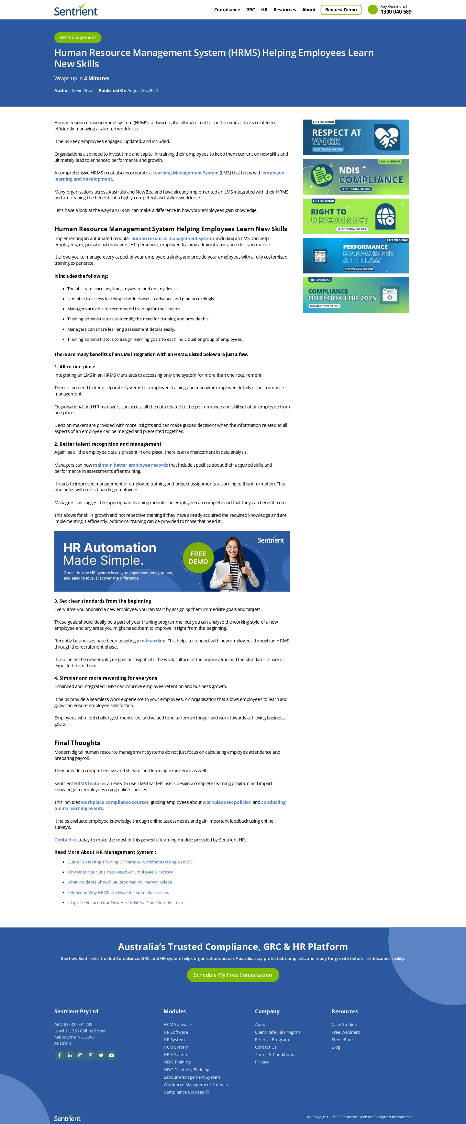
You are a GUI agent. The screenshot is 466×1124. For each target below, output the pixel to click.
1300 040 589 (396, 10)
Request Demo (341, 9)
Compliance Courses (184, 1092)
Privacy (262, 1062)
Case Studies (344, 1025)
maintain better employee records (130, 465)
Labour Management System (192, 1077)
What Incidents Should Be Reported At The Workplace (119, 882)
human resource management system (172, 238)
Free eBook (342, 1039)
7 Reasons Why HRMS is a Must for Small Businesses (118, 892)
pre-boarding (151, 641)
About (309, 9)
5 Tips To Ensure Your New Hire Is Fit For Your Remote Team (125, 902)
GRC (250, 9)
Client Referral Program (278, 1032)
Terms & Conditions (274, 1054)
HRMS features (90, 783)
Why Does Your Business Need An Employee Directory (120, 872)
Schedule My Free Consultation (233, 974)
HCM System (176, 1047)
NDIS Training (177, 1062)
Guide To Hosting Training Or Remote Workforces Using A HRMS (130, 862)
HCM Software (178, 1025)
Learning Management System (185, 173)
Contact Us (265, 1047)
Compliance (227, 9)
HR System (174, 1039)
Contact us (65, 840)
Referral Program (272, 1039)
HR (264, 9)
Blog (336, 1047)
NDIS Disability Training (186, 1070)
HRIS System (176, 1054)
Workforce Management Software (196, 1084)
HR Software (176, 1032)
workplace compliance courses (115, 802)
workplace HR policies (227, 802)
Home (205, 9)
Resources (285, 9)
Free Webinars (346, 1032)
